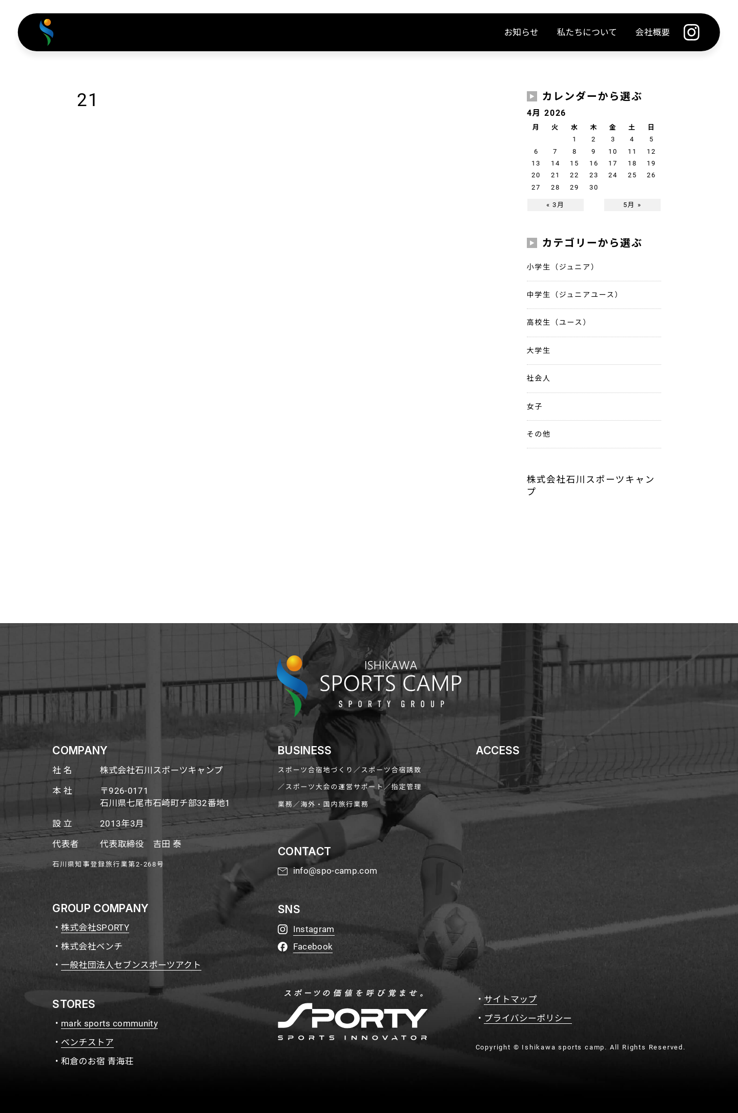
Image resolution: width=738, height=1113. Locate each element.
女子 (535, 406)
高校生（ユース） (559, 322)
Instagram (314, 929)
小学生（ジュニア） (563, 267)
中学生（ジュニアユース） (575, 295)
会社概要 (653, 32)
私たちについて (587, 32)
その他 (539, 434)
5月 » (632, 205)
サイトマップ (510, 999)
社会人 (539, 378)
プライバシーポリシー (528, 1018)
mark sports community (109, 1023)
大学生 (539, 350)
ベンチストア (87, 1042)
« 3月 (555, 205)
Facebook (313, 946)
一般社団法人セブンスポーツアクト (131, 965)
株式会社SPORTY (95, 927)
